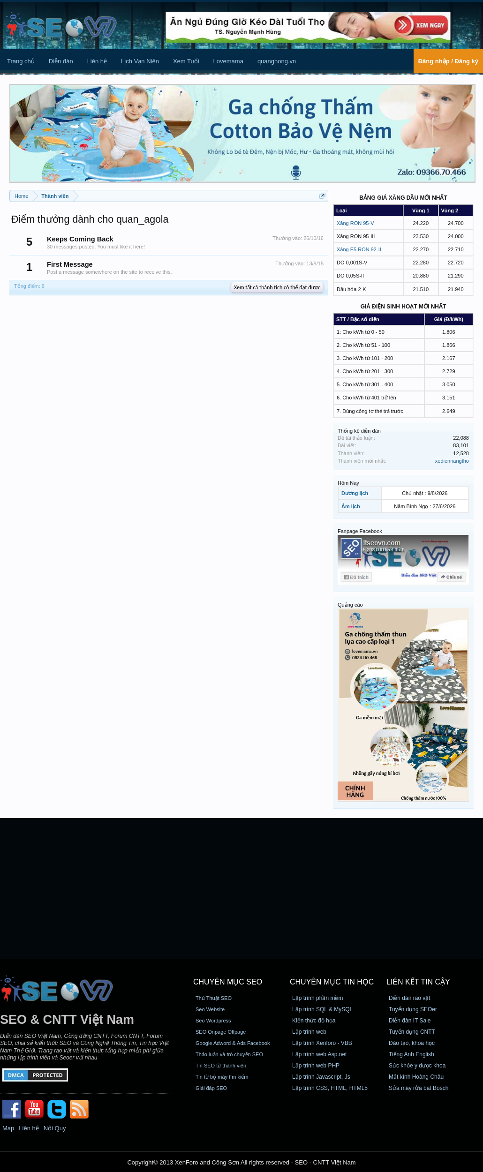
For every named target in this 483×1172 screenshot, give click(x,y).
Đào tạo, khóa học (412, 1043)
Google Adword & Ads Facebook (233, 1043)
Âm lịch (350, 506)
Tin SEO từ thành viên (221, 1065)
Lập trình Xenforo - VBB (322, 1043)
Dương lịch (354, 493)
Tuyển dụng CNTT (412, 1032)
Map (8, 1128)
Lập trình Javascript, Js (321, 1077)
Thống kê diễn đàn (359, 431)
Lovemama (228, 61)
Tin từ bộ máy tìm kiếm (222, 1077)
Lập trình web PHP (316, 1065)
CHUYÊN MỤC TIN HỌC (332, 982)
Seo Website (210, 1009)
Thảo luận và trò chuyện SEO (229, 1054)
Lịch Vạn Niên (140, 61)
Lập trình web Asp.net (319, 1054)
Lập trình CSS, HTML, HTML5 (330, 1088)
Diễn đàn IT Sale (410, 1020)
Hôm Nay (348, 483)
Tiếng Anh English (411, 1054)
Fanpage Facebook (360, 531)
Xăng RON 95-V (355, 223)
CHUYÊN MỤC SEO (227, 982)
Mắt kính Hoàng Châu (416, 1077)
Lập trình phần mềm (317, 998)
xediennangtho (452, 461)
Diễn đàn (61, 61)
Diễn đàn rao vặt (409, 998)
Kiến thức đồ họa (313, 1020)
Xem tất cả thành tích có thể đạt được (277, 287)
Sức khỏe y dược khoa (417, 1065)
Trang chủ (21, 61)
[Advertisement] (241, 888)
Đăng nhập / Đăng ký (448, 61)
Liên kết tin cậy (418, 982)
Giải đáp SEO (211, 1088)
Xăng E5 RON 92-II (359, 249)
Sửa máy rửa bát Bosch (418, 1088)
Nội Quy (55, 1128)
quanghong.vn (276, 61)
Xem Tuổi (186, 61)
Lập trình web (309, 1032)
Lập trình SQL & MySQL (322, 1009)
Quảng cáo (350, 605)
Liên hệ (97, 61)
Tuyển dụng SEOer (413, 1009)
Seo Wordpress (213, 1020)
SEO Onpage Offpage (221, 1032)
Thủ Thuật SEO (214, 998)
